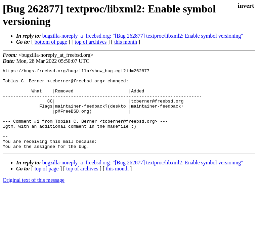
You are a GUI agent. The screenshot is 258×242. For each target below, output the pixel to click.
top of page (47, 185)
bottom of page (51, 42)
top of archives (90, 42)
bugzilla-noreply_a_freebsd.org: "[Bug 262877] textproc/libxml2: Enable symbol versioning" (142, 36)
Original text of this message (33, 196)
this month (125, 42)
